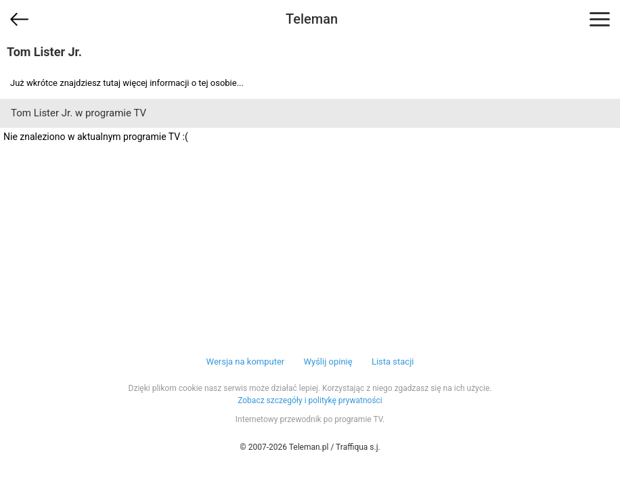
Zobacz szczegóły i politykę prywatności (310, 400)
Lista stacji (393, 361)
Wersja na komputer (245, 361)
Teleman (312, 19)
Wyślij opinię (327, 361)
